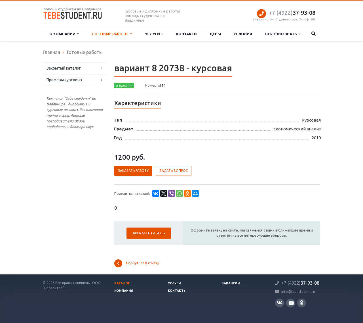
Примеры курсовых (64, 80)
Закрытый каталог (64, 68)
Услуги (154, 34)
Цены (215, 34)
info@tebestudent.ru (298, 291)
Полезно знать (282, 34)
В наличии (124, 85)
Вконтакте (279, 302)
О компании (64, 34)
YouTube (291, 303)
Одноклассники (301, 302)
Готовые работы (112, 34)
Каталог (122, 283)
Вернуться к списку (136, 263)
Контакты (186, 34)
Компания (123, 290)
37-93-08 (292, 12)
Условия (242, 34)
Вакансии (230, 283)
